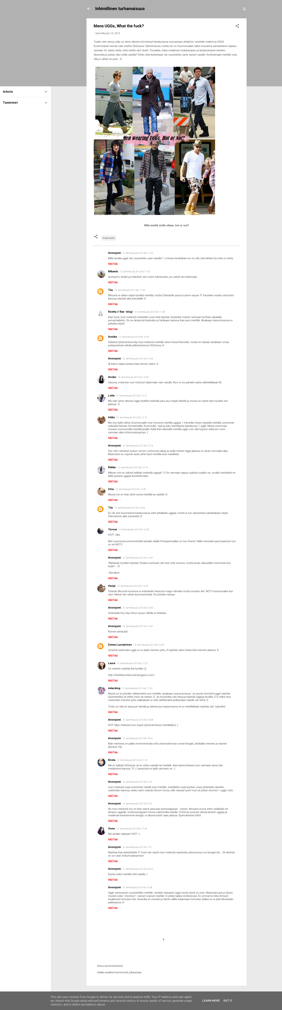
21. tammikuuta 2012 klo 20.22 (137, 869)
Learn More (211, 1000)
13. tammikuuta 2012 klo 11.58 (149, 311)
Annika (112, 336)
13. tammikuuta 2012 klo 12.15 (131, 417)
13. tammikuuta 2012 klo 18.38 (137, 719)
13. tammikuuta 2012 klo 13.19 (132, 467)
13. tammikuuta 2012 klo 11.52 (134, 271)
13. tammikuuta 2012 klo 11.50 (137, 253)
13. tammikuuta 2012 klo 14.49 (132, 586)
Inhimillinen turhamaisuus (120, 8)
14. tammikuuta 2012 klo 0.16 (137, 781)
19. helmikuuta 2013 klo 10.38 (137, 887)
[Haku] (244, 9)
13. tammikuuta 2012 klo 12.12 (131, 395)
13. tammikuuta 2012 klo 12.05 (133, 336)
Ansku (112, 377)
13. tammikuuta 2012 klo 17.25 (132, 663)
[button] (237, 26)
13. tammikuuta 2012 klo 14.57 (137, 626)
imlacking (114, 688)
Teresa (112, 529)
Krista (111, 760)
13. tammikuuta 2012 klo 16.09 (148, 644)
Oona (111, 828)
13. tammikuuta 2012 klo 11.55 (129, 290)
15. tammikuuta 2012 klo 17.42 (131, 828)
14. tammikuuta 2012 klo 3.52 (137, 803)
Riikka (112, 467)
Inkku (111, 417)
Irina (111, 489)
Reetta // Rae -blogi (120, 311)
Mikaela (113, 271)
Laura (111, 663)
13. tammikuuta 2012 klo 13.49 (130, 489)
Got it (227, 1000)
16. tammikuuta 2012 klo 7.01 (137, 847)
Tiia (110, 290)
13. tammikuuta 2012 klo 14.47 (137, 557)
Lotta (111, 395)
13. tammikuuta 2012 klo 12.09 (133, 377)
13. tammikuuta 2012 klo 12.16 (137, 445)
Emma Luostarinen (120, 644)
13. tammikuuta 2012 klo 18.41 (137, 738)
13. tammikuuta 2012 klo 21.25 (132, 760)
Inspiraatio (109, 238)
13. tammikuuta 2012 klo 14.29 (133, 529)
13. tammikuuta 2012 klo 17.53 (137, 688)
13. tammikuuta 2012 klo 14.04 (129, 507)
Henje (112, 585)
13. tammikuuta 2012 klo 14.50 (137, 607)
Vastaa (113, 263)
